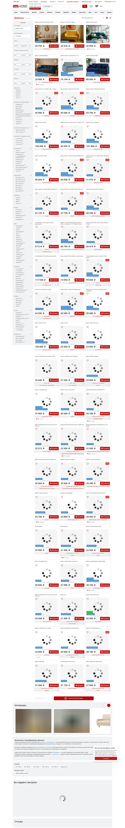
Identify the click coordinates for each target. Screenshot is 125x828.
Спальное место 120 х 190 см (72, 553)
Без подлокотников (22, 167)
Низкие (18, 304)
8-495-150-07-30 (35, 4)
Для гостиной (20, 181)
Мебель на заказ (86, 1)
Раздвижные (20, 282)
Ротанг (18, 93)
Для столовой (20, 338)
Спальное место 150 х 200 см (47, 486)
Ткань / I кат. (47, 383)
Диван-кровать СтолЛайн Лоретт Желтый (72, 189)
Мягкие (18, 276)
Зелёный (19, 241)
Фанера (19, 203)
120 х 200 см (54, 766)
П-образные (20, 154)
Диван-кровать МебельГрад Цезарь (95, 89)
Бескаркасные (20, 169)
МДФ (18, 201)
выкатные (49, 747)
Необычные (19, 324)
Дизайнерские (20, 326)
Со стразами (19, 329)
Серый (19, 256)
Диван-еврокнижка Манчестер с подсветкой (72, 424)
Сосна (18, 197)
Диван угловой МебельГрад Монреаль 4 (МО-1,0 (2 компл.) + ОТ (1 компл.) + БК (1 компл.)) (71, 223)
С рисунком (20, 327)
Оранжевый (20, 249)
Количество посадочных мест (23, 136)
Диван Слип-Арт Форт (40, 122)
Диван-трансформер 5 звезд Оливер (95, 561)
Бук (17, 233)
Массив (18, 90)
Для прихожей (20, 336)
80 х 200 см (27, 766)
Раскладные (20, 280)
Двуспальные (20, 130)
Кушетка (18, 123)
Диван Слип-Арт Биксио (92, 122)
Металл (18, 92)
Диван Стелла (64, 323)
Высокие (19, 302)
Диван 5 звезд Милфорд (41, 55)
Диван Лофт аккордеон (92, 356)
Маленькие (19, 300)
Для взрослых (20, 179)
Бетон (18, 229)
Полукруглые (20, 219)
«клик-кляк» (55, 754)
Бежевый (19, 225)
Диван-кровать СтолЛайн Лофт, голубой (45, 89)
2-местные (19, 140)
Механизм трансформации (23, 102)
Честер (18, 171)
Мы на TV (61, 1)
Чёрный (19, 262)
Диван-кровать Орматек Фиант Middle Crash (72, 155)
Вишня (18, 237)
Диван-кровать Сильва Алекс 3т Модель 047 (72, 122)
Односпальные (21, 131)
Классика (19, 312)
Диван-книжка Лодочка (41, 493)
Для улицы (19, 340)
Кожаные (19, 161)
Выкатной (19, 106)
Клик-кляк (19, 119)
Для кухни (19, 185)
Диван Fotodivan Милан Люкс (94, 526)
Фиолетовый (20, 260)
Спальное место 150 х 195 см (72, 451)
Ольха (18, 247)
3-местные (19, 142)
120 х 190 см (36, 766)
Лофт (18, 320)
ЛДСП (18, 199)
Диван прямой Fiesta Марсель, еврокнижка (72, 256)
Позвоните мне (35, 8)
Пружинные (20, 159)
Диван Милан (64, 526)
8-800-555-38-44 (35, 6)
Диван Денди (38, 526)
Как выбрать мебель (72, 1)
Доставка (52, 1)
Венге (18, 235)
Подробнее (114, 755)
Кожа (18, 95)
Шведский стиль (110, 1)
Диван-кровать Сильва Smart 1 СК (70, 55)
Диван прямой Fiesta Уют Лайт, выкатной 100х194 (46, 595)
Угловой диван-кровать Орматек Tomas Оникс (96, 256)
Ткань (18, 97)
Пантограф (19, 112)
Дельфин (19, 108)
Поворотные (19, 288)
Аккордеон (19, 104)
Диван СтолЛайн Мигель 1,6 (93, 628)
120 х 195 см (45, 766)
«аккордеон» (56, 752)
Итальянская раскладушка (24, 115)
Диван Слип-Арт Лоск (40, 323)
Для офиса (19, 189)
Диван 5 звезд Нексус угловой (43, 628)
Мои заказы (98, 1)
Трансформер (20, 286)
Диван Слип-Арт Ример (41, 155)
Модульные (19, 284)
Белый (18, 227)
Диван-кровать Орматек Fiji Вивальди (70, 289)
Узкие (18, 306)
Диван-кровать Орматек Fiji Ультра (70, 89)
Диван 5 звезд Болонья (41, 389)
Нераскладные (21, 165)
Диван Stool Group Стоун (92, 594)
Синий (18, 258)
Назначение (23, 175)
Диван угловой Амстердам (67, 459)
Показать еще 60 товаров (73, 698)
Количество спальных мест (23, 127)
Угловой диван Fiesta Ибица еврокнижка (45, 256)
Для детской (20, 177)
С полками (19, 270)
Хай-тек (18, 322)
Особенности (23, 148)
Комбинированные (22, 290)
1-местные (19, 138)
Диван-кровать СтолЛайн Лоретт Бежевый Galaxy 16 (97, 156)
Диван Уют (63, 594)
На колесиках (20, 272)
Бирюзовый (20, 231)
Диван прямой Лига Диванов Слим (44, 22)
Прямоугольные (21, 215)
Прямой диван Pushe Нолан (68, 661)
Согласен (106, 758)
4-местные (19, 144)
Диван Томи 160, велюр (92, 323)
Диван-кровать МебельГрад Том (94, 189)
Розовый (19, 252)
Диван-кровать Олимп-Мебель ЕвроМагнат (46, 189)
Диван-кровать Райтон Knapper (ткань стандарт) (96, 290)
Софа (18, 150)
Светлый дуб (20, 254)
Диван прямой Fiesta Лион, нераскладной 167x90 (97, 223)
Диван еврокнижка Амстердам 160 (95, 389)
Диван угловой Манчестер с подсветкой (45, 459)
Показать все (64, 766)
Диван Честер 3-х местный (67, 389)
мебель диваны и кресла (22, 773)
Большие (19, 298)
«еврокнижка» (50, 742)
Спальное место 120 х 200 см (98, 383)
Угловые (19, 163)
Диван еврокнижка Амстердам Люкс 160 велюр (97, 425)
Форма (23, 207)
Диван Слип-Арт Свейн (92, 55)
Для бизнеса (20, 191)
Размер (23, 296)
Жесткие (18, 278)
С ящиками (19, 268)
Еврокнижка (20, 110)
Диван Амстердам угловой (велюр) (70, 628)
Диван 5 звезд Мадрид (66, 493)
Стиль (23, 310)
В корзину (55, 46)
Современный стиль (22, 314)
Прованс (18, 316)
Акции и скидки (33, 1)
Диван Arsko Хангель (91, 22)
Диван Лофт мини (39, 661)
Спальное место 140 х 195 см (98, 688)
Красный (19, 245)
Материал (23, 88)
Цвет (23, 223)
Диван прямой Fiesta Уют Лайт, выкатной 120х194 (46, 425)
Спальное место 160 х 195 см (98, 416)
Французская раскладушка (24, 113)
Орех (18, 250)
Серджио (19, 121)
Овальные (19, 217)
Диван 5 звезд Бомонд (41, 561)
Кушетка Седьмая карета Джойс (69, 356)
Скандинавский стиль (22, 318)
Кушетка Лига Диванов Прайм (43, 289)
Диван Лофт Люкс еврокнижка (94, 661)
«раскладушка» (40, 747)
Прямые (19, 211)
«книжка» (42, 742)
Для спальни (20, 183)
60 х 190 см (19, 766)
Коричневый (20, 243)
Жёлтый (19, 239)
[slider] (15, 43)
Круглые (18, 213)
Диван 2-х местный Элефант (68, 22)
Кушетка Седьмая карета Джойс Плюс (45, 356)
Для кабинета (20, 342)
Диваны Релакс (20, 152)
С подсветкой (20, 274)
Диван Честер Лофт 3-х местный (69, 561)
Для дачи (19, 187)
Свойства (23, 266)
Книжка (18, 117)
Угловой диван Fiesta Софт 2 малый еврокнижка (44, 223)
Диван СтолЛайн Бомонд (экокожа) (95, 493)
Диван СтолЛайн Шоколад (93, 459)
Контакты (43, 1)
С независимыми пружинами (20, 156)
